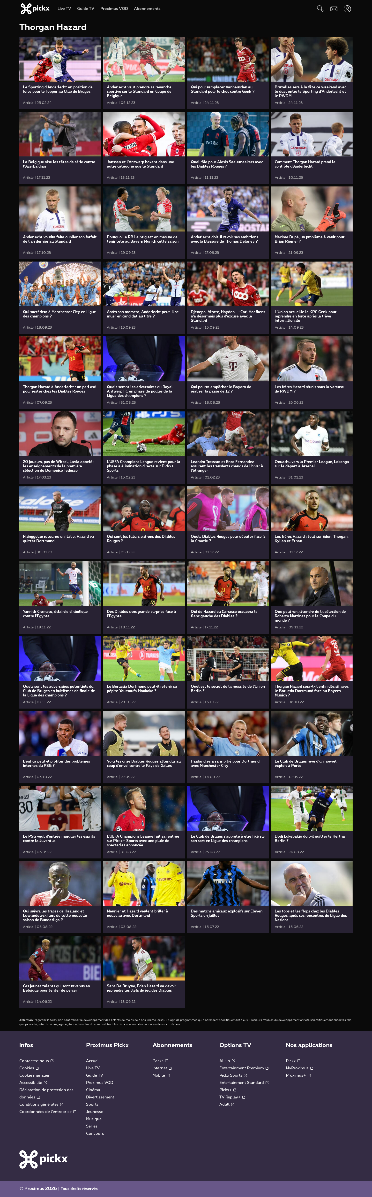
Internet (162, 1068)
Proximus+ (298, 1075)
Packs (160, 1061)
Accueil (93, 1061)
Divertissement (100, 1097)
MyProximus (299, 1068)
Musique (94, 1119)
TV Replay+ (232, 1097)
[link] (60, 73)
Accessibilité (33, 1083)
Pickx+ (227, 1090)
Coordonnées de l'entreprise (47, 1112)
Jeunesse (94, 1112)
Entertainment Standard (243, 1083)
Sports (92, 1104)
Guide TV (94, 1075)
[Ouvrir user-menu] (347, 8)
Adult (226, 1104)
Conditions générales (41, 1104)
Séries (91, 1126)
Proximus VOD (99, 1083)
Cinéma (93, 1090)
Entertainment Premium (243, 1068)
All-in (227, 1061)
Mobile (161, 1075)
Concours (95, 1133)
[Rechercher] (320, 8)
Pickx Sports (233, 1075)
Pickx (293, 1061)
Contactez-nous (36, 1061)
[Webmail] (334, 8)
